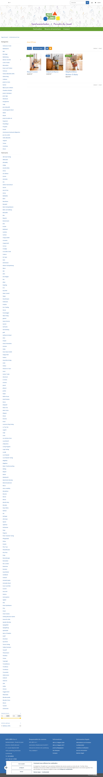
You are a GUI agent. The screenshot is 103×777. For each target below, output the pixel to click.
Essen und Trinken (7, 68)
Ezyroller (5, 290)
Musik (4, 115)
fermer (21, 771)
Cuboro (5, 254)
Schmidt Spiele (6, 580)
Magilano (5, 463)
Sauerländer (6, 572)
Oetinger (5, 516)
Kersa (4, 402)
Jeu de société (6, 135)
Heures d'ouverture (53, 29)
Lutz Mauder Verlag (8, 457)
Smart (4, 611)
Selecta (4, 594)
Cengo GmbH (6, 237)
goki (4, 332)
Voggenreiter (6, 692)
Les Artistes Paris (7, 438)
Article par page (38, 48)
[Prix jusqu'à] (15, 716)
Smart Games (6, 613)
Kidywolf (5, 405)
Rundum (5, 569)
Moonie (5, 494)
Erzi (4, 287)
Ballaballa (5, 196)
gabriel (4, 318)
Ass (3, 182)
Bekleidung (5, 57)
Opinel (4, 522)
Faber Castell (6, 293)
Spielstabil (5, 630)
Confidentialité (80, 745)
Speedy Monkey (7, 622)
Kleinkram (5, 98)
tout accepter (21, 763)
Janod (4, 385)
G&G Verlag (6, 315)
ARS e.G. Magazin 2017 (58, 745)
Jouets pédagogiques (58, 748)
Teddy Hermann (7, 647)
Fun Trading (6, 307)
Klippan (5, 413)
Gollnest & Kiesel (7, 335)
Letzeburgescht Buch (8, 110)
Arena (4, 170)
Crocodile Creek (7, 251)
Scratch (5, 588)
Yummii (5, 705)
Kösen (4, 416)
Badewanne (6, 48)
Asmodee (5, 179)
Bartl (4, 198)
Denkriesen (6, 262)
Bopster (5, 218)
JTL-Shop (95, 775)
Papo (4, 530)
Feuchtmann (6, 299)
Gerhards (5, 327)
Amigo (4, 165)
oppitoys (5, 524)
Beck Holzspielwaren (8, 207)
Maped (4, 471)
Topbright (5, 661)
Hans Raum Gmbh (7, 352)
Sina (4, 608)
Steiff (4, 636)
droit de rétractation (81, 750)
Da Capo (5, 257)
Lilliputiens (5, 444)
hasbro (4, 357)
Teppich (5, 140)
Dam (4, 260)
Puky (4, 555)
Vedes (4, 686)
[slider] (1, 718)
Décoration (5, 65)
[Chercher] (78, 2)
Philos (4, 541)
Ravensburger (6, 558)
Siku (4, 602)
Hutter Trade (6, 374)
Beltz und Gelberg (7, 209)
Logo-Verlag (6, 449)
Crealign (5, 248)
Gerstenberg (6, 329)
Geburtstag (6, 76)
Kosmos (5, 418)
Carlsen (5, 235)
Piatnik (4, 544)
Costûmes (5, 146)
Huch (4, 371)
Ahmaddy (5, 162)
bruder (4, 226)
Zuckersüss (5, 708)
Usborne (5, 680)
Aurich (4, 187)
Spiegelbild (5, 625)
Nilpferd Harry (52, 72)
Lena (4, 435)
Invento (5, 382)
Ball (4, 51)
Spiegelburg (6, 627)
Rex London (6, 563)
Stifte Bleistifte (6, 137)
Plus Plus (5, 552)
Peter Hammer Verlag (8, 535)
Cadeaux (5, 79)
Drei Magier (6, 276)
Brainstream (6, 221)
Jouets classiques (7, 93)
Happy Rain (6, 354)
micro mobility (6, 488)
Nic (3, 513)
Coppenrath (6, 243)
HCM (4, 363)
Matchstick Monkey (8, 480)
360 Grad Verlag (7, 157)
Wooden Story (6, 700)
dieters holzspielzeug (8, 265)
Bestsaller (5, 212)
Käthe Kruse (6, 396)
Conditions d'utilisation (82, 748)
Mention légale (80, 753)
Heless (4, 366)
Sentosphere (6, 597)
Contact (66, 29)
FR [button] (8, 2)
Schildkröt (5, 574)
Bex (4, 215)
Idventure (5, 377)
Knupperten (6, 101)
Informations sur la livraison (83, 742)
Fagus (4, 296)
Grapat (4, 340)
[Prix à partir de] (3, 716)
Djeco (4, 268)
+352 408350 (10, 756)
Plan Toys (5, 547)
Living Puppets (6, 446)
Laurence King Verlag (8, 424)
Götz (4, 338)
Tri (28, 48)
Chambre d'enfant (7, 90)
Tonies (4, 143)
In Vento (5, 379)
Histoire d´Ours (7, 368)
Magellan (5, 460)
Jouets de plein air (7, 118)
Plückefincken (6, 549)
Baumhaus (5, 201)
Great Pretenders (7, 343)
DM (3, 271)
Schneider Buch (7, 583)
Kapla (4, 393)
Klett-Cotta (5, 410)
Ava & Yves (5, 190)
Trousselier (5, 672)
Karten (4, 85)
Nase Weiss (6, 508)
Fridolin (5, 304)
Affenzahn (5, 159)
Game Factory (6, 321)
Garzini (4, 324)
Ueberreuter (6, 675)
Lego (4, 104)
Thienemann (6, 652)
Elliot (4, 282)
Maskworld (5, 477)
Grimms (5, 346)
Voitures (5, 71)
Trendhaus (5, 669)
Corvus (4, 246)
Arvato (4, 176)
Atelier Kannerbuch (8, 184)
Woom (4, 703)
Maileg (4, 469)
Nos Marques (56, 750)
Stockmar (5, 639)
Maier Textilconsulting (8, 466)
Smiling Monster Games (9, 616)
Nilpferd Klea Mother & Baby (72, 73)
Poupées (5, 126)
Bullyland (5, 229)
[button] (92, 2)
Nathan (5, 510)
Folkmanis (5, 301)
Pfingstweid (6, 538)
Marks (4, 474)
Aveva (4, 193)
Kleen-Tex (5, 407)
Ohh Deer (5, 519)
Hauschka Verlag (7, 360)
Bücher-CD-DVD (7, 59)
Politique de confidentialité (66, 769)
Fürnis (4, 310)
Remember (5, 561)
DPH (4, 274)
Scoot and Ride (7, 586)
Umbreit (5, 678)
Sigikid (4, 600)
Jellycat (4, 388)
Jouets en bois (6, 82)
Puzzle (4, 129)
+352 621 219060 (12, 759)
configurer (21, 767)
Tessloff (5, 650)
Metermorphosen (7, 483)
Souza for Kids (6, 619)
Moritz (4, 496)
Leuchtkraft (6, 441)
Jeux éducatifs (6, 107)
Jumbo (4, 391)
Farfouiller (37, 29)
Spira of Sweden (7, 633)
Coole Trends (6, 62)
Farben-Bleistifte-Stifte (8, 73)
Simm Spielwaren (7, 605)
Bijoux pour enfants (8, 87)
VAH (4, 683)
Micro (4, 485)
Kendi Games (6, 399)
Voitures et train (7, 46)
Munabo (5, 505)
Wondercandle (6, 697)
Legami (4, 430)
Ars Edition (5, 173)
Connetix (5, 240)
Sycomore (5, 641)
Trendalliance (6, 664)
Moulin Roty (6, 502)
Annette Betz (6, 168)
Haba (4, 349)
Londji (4, 452)
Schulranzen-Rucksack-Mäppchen (11, 132)
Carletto (5, 232)
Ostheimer (5, 527)
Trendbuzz (5, 666)
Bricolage (5, 54)
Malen (4, 112)
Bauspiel (5, 204)
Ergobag (5, 285)
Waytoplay (5, 694)
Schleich (5, 577)
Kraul (4, 421)
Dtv (4, 279)
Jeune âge (5, 96)
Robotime (5, 566)
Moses (4, 499)
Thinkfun (5, 655)
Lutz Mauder (6, 455)
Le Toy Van (5, 427)
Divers (4, 149)
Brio (4, 223)
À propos (55, 753)
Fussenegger (6, 313)
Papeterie (5, 121)
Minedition (5, 491)
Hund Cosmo (32, 72)
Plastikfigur (6, 124)
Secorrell (5, 591)
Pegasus (5, 533)
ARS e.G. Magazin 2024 (58, 742)
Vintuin (4, 689)
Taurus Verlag (6, 644)
